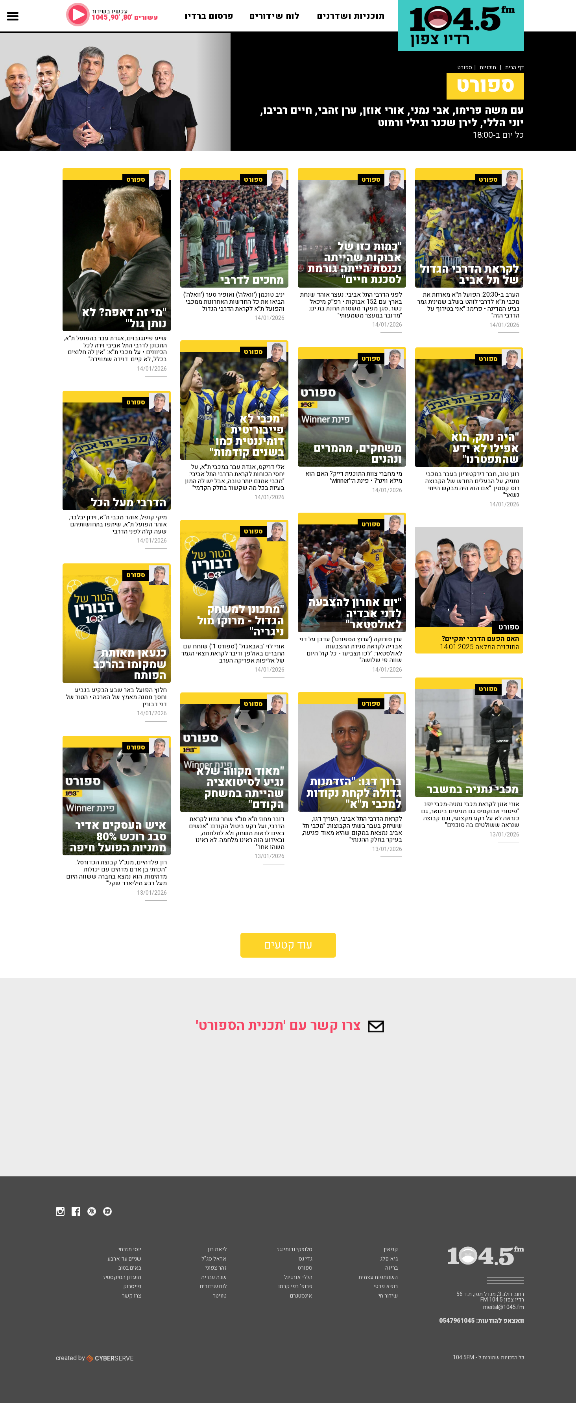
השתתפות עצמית (378, 1277)
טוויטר (220, 1296)
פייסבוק (132, 1286)
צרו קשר (131, 1296)
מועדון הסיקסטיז (122, 1277)
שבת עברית (214, 1277)
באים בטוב (129, 1268)
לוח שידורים (213, 1286)
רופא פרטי (386, 1286)
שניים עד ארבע (124, 1259)
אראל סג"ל (214, 1259)
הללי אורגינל (298, 1277)
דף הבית (514, 67)
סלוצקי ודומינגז (294, 1249)
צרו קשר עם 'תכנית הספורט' (290, 1025)
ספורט (305, 1268)
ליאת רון (217, 1249)
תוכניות (488, 67)
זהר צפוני (216, 1268)
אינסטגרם (301, 1296)
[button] (12, 23)
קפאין (391, 1249)
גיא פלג (389, 1259)
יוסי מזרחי (129, 1249)
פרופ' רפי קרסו (295, 1286)
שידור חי (388, 1296)
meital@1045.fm (503, 1307)
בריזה (391, 1268)
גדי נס (305, 1259)
